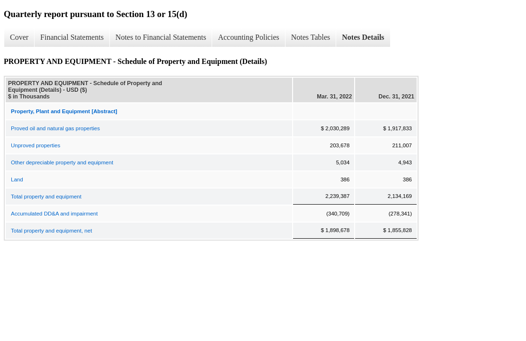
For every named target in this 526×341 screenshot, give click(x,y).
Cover (19, 37)
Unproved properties (35, 145)
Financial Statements (72, 37)
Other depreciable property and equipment (62, 162)
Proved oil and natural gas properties (55, 128)
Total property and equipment (46, 196)
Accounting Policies (248, 37)
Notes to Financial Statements (161, 37)
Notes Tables (310, 37)
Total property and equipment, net (51, 230)
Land (17, 179)
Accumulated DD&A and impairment (54, 213)
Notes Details (363, 37)
